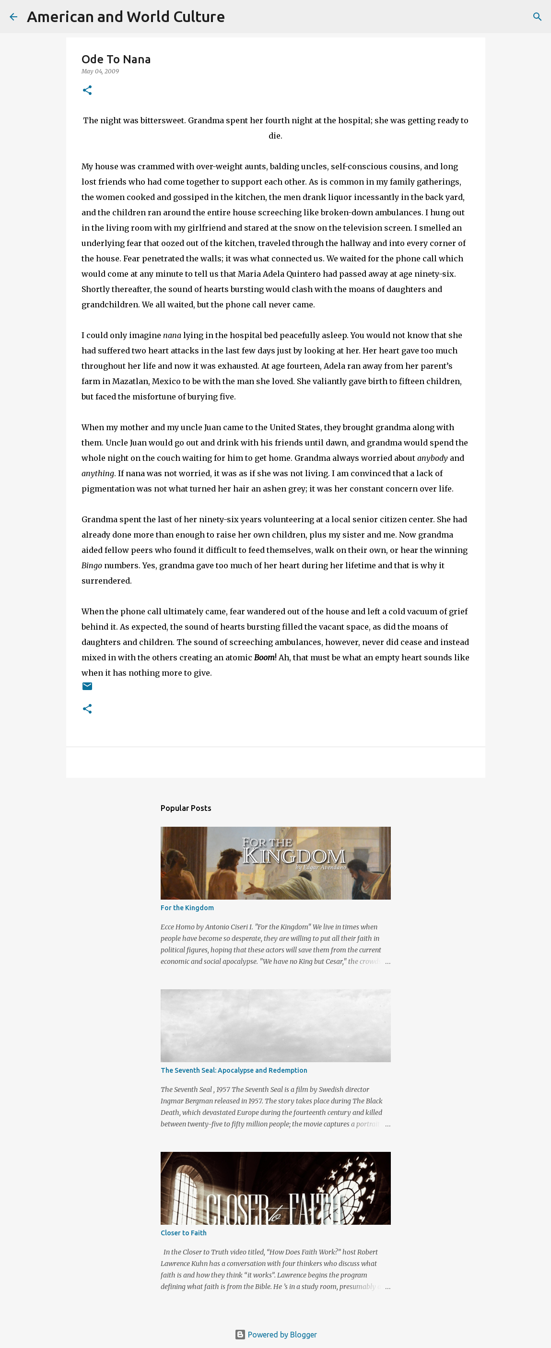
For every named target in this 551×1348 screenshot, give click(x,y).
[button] (87, 90)
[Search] (239, 16)
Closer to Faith (184, 1233)
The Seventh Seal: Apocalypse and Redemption (234, 1070)
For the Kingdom (187, 908)
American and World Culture (126, 16)
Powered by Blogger (275, 1334)
